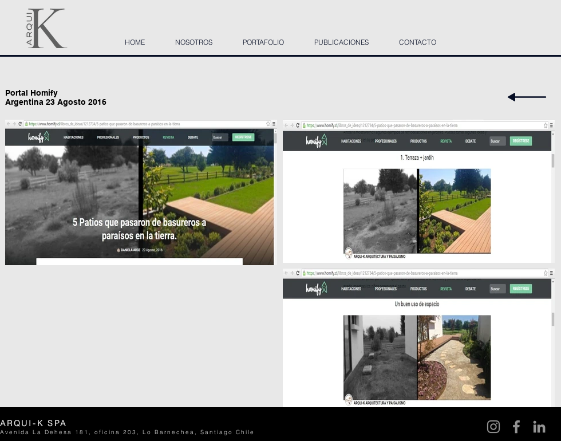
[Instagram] (493, 426)
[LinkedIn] (539, 426)
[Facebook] (516, 426)
